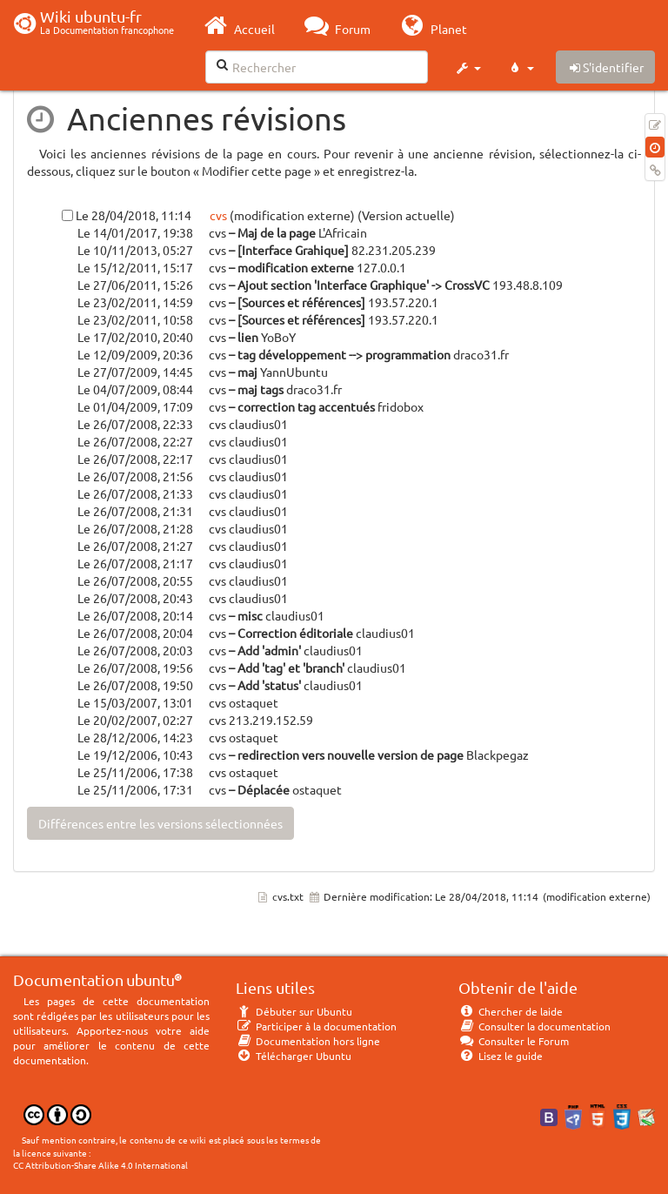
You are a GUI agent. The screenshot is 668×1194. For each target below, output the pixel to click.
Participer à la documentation (316, 1026)
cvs (217, 215)
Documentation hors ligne (308, 1041)
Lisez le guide (500, 1056)
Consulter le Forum (513, 1041)
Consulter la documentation (534, 1026)
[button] (467, 68)
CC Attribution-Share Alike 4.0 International (100, 1164)
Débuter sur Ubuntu (294, 1011)
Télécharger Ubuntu (293, 1056)
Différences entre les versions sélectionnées (160, 823)
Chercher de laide (510, 1011)
